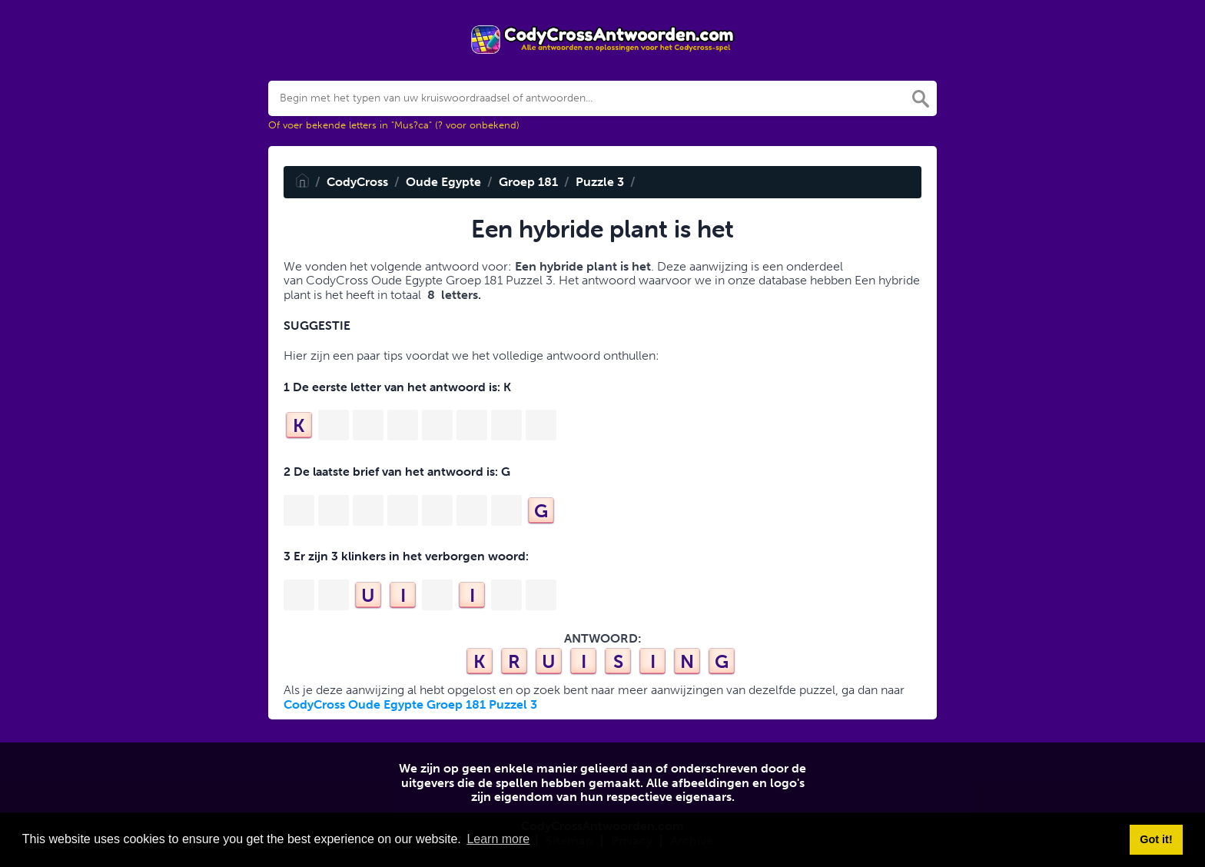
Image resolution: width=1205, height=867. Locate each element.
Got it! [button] (1156, 839)
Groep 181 (528, 181)
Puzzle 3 (600, 181)
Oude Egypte (443, 181)
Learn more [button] (497, 838)
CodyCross (357, 181)
